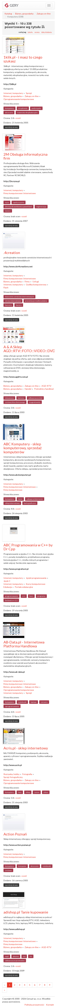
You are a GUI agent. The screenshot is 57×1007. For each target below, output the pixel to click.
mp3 (7, 956)
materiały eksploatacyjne (27, 112)
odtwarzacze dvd (35, 398)
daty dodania (46, 32)
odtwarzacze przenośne (14, 960)
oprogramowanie (12, 706)
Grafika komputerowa (36, 284)
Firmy (27, 281)
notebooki (22, 702)
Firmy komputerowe (12, 490)
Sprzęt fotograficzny (13, 777)
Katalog (8, 13)
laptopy (33, 702)
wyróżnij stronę (11, 127)
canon (36, 792)
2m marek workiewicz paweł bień (18, 206)
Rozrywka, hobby (11, 774)
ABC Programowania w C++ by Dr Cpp (28, 547)
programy (41, 596)
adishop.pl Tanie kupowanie (25, 912)
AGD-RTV (46, 386)
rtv (31, 956)
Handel (28, 389)
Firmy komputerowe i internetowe (19, 193)
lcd (24, 956)
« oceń (18, 118)
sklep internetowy (12, 503)
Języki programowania (36, 578)
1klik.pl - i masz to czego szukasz (22, 59)
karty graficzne (30, 503)
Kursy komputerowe (35, 584)
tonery (7, 211)
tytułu (30, 32)
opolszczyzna (18, 202)
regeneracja (41, 206)
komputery (9, 108)
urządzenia (22, 108)
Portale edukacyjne (24, 587)
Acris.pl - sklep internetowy (25, 748)
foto (19, 792)
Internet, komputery (13, 93)
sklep (28, 792)
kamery (21, 398)
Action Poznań (15, 834)
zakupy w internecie (35, 499)
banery (19, 305)
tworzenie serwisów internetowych (19, 297)
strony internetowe (13, 301)
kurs (31, 596)
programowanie (11, 596)
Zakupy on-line (44, 13)
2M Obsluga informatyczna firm (25, 156)
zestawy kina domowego (15, 402)
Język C (6, 581)
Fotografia (27, 774)
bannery (8, 305)
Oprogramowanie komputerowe (18, 99)
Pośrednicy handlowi (44, 389)
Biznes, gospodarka (24, 13)
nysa (7, 202)
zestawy (8, 870)
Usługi (36, 281)
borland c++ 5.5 (11, 600)
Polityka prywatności (34, 1004)
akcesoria (9, 112)
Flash (5, 287)
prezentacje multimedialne (36, 301)
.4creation (11, 252)
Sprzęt (29, 93)
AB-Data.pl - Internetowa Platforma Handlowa (23, 644)
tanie (20, 499)
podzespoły (36, 108)
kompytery (9, 792)
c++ (23, 596)
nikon (45, 792)
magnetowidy (34, 402)
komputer (22, 866)
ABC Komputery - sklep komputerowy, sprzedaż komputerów (22, 448)
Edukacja (7, 587)
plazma (16, 956)
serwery (44, 702)
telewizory (9, 398)
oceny (37, 32)
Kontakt (50, 1004)
